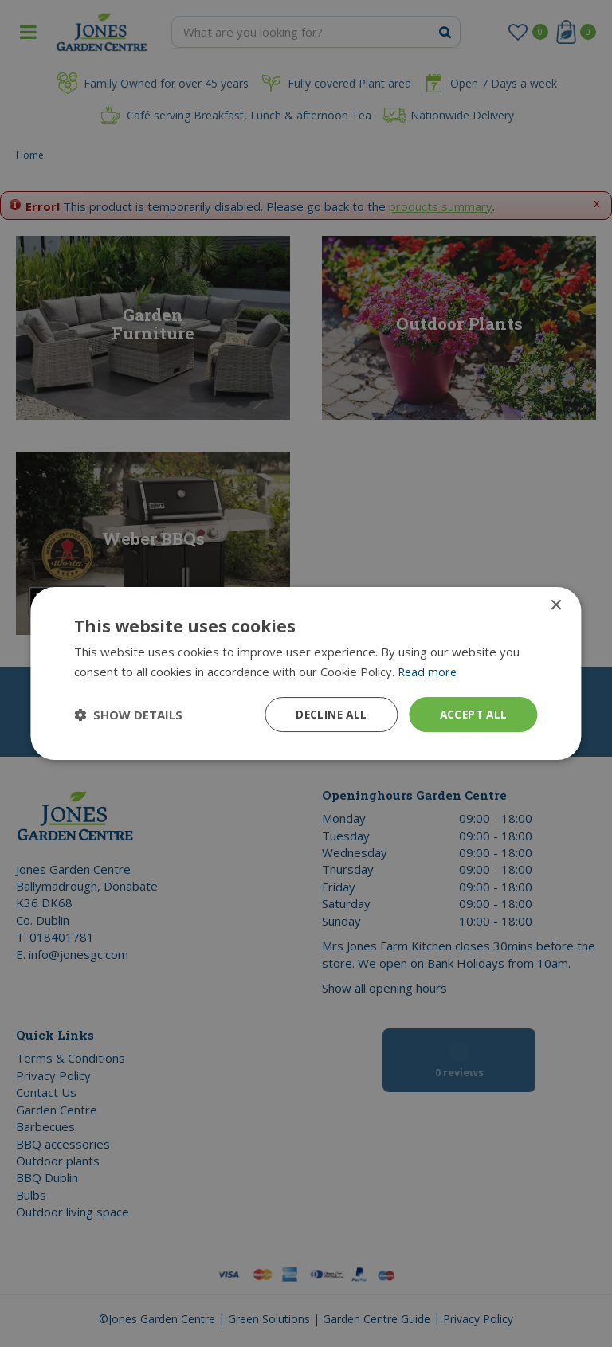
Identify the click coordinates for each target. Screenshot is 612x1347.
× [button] (556, 605)
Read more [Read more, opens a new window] (428, 671)
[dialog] (306, 673)
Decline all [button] (326, 714)
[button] (128, 714)
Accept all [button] (472, 714)
